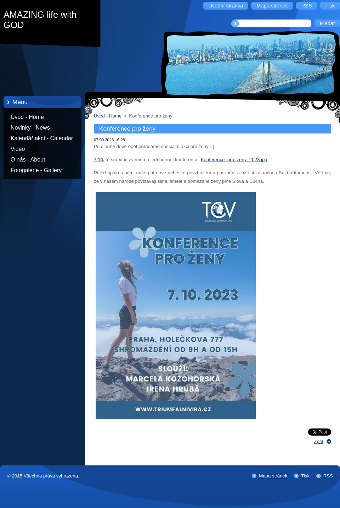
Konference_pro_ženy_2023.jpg (234, 159)
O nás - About (28, 160)
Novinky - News (30, 128)
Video (18, 149)
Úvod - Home (27, 117)
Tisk (305, 476)
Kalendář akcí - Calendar (42, 138)
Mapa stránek (273, 476)
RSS (328, 476)
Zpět (318, 441)
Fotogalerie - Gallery (36, 170)
